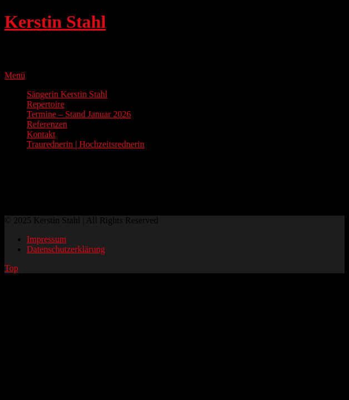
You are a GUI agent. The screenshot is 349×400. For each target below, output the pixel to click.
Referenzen (47, 124)
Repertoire (46, 104)
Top (11, 268)
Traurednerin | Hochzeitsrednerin (85, 144)
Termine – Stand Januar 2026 (79, 114)
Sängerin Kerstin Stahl (67, 94)
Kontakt (41, 134)
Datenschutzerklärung (66, 249)
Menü (14, 75)
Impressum (46, 239)
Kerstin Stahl (55, 22)
